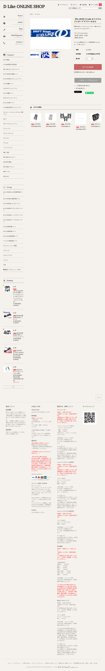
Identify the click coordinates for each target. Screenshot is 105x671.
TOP (31, 14)
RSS (91, 663)
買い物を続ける (80, 88)
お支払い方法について (51, 663)
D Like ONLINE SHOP (24, 6)
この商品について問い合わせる (88, 80)
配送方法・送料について (65, 663)
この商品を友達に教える (83, 85)
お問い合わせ (26, 663)
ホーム (9, 663)
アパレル (37, 14)
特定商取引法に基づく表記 (81, 663)
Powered (66, 667)
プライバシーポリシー (37, 663)
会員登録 (84, 4)
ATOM (95, 663)
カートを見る (96, 4)
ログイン (75, 4)
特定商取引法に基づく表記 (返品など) (84, 72)
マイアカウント (64, 4)
